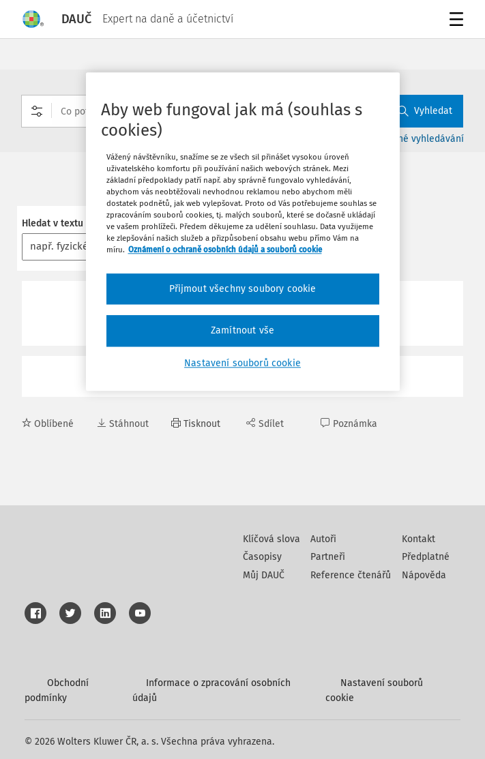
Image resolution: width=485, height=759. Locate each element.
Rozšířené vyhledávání (415, 139)
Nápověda (424, 575)
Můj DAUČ (263, 575)
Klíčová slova (271, 539)
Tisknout (195, 424)
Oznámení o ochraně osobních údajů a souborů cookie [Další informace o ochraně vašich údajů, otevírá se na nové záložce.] (225, 250)
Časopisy (262, 557)
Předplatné (426, 557)
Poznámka (349, 424)
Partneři (327, 557)
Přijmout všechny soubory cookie (243, 289)
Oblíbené (48, 424)
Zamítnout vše (242, 330)
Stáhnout (123, 424)
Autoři (323, 539)
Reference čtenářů (350, 575)
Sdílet (265, 424)
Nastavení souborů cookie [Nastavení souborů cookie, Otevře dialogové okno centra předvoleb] (242, 363)
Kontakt (418, 539)
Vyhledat (425, 111)
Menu (454, 20)
